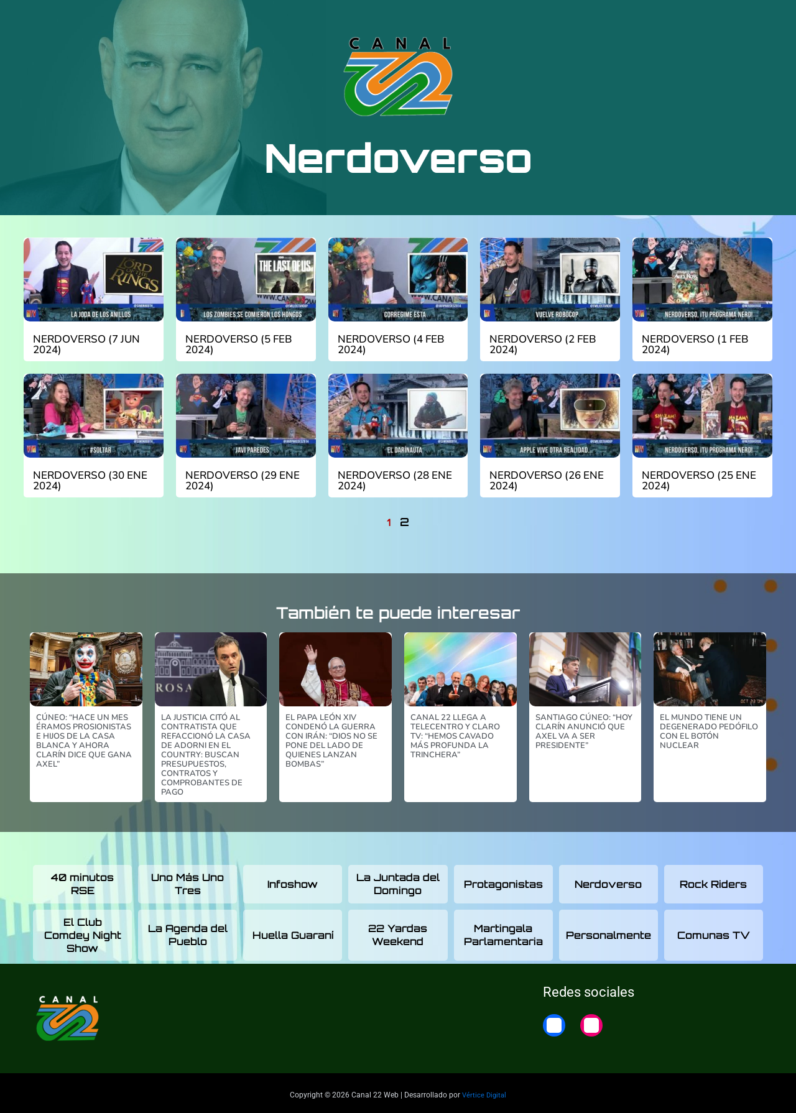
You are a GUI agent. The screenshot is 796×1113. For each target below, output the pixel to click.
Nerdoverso (608, 880)
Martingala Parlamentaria (503, 931)
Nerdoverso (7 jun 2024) (83, 344)
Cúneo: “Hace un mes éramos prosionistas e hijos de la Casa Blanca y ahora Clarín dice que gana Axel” (84, 737)
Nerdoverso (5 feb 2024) (235, 344)
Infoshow (292, 880)
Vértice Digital (484, 1090)
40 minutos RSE (82, 880)
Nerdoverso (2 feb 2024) (539, 344)
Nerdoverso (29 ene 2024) (238, 479)
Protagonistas (503, 880)
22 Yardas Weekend (397, 931)
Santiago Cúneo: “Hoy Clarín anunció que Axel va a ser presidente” (583, 727)
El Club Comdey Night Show (82, 931)
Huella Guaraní (292, 931)
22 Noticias (690, 20)
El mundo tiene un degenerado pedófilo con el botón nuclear (709, 727)
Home (748, 20)
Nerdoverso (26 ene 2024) (542, 479)
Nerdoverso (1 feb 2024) (692, 344)
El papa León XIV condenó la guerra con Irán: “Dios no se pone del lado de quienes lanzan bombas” (331, 737)
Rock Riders (713, 880)
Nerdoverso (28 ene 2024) (391, 479)
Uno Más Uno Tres (187, 880)
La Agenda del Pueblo (188, 931)
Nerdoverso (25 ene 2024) (695, 479)
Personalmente (608, 931)
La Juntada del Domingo (398, 880)
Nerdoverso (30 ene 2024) (86, 479)
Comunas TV (713, 931)
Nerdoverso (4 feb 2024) (388, 344)
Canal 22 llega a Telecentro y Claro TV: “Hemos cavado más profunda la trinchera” (455, 732)
